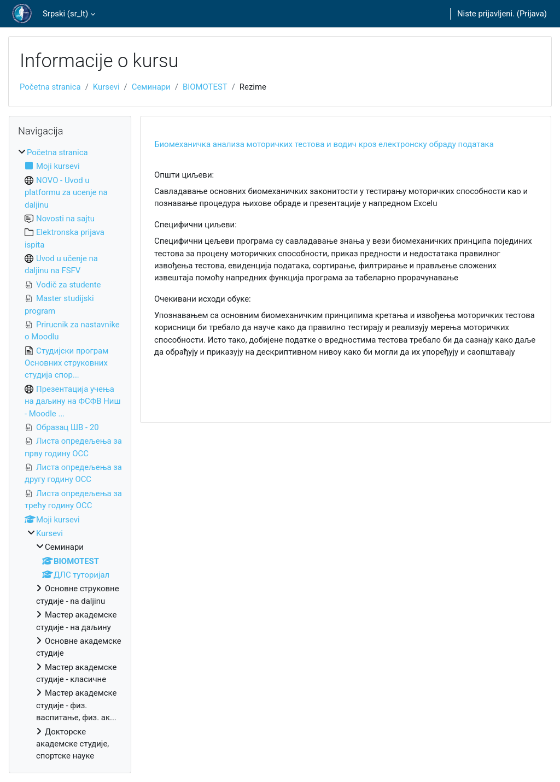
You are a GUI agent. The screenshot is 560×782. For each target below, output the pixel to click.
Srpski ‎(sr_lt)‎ (65, 14)
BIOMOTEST (205, 87)
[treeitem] (70, 454)
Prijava (532, 14)
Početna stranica (50, 87)
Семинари (151, 87)
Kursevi (106, 87)
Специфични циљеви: (195, 225)
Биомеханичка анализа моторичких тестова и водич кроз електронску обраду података (324, 144)
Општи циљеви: (184, 175)
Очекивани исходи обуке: (202, 299)
